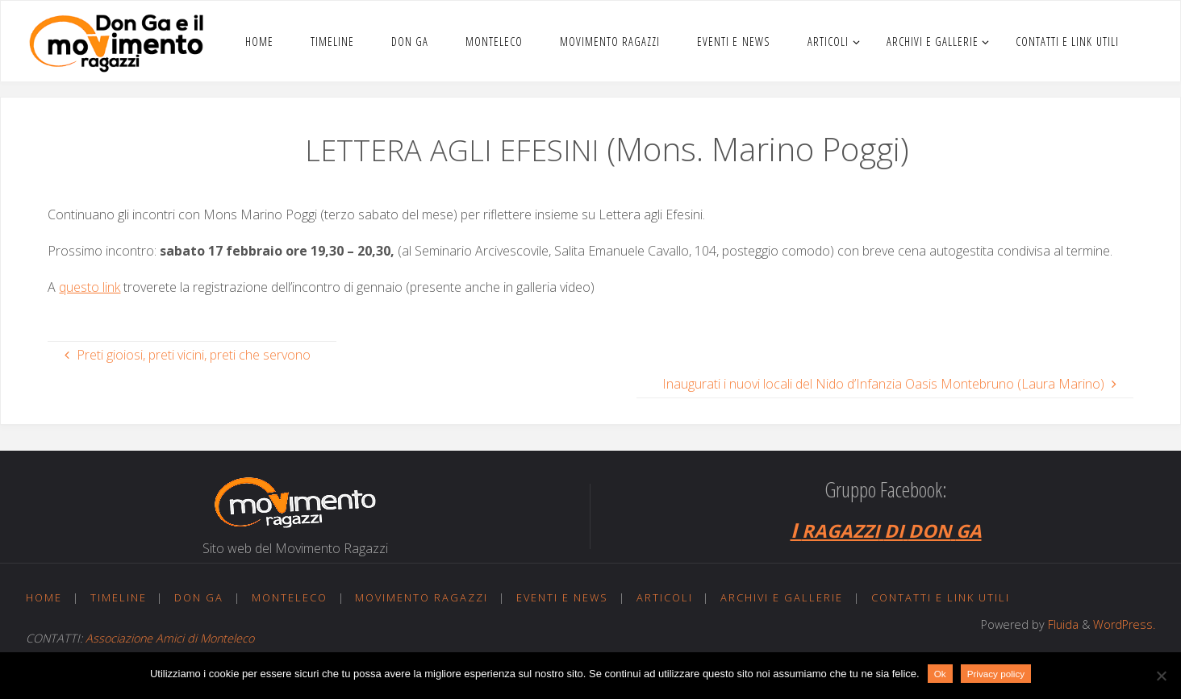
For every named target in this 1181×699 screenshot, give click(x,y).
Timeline (118, 597)
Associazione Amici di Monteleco (170, 638)
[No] (1161, 676)
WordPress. (1124, 624)
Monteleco (290, 597)
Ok (940, 673)
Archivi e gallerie (781, 597)
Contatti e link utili (940, 597)
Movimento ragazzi (421, 597)
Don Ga (198, 597)
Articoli (664, 597)
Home (44, 597)
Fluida (1062, 624)
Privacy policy (996, 673)
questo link (89, 287)
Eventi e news (562, 597)
